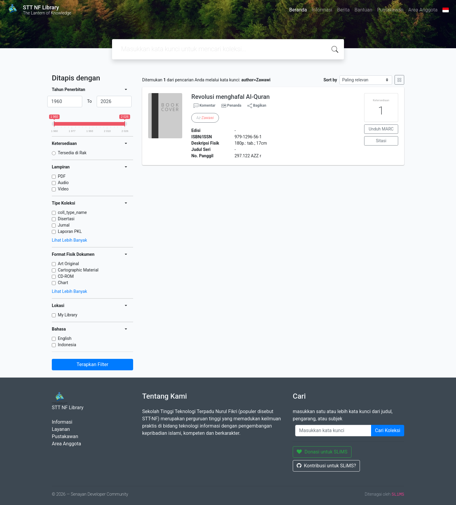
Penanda (234, 105)
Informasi (322, 10)
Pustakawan (390, 10)
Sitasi (381, 140)
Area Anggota (423, 10)
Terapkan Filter (92, 364)
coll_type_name (72, 212)
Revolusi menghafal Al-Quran (230, 96)
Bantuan (363, 10)
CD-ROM (66, 276)
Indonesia (67, 344)
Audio (63, 182)
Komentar (204, 105)
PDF (62, 176)
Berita (343, 10)
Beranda (298, 10)
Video (63, 189)
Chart (63, 282)
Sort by (330, 79)
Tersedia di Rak (72, 152)
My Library (67, 314)
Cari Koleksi (387, 430)
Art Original (68, 263)
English (64, 338)
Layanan (61, 429)
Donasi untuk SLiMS (322, 452)
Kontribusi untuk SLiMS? (326, 466)
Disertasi (66, 218)
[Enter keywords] (333, 430)
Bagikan (256, 105)
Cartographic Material (78, 270)
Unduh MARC (381, 129)
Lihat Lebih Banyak (69, 240)
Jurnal (64, 225)
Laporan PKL (70, 231)
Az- (205, 118)
